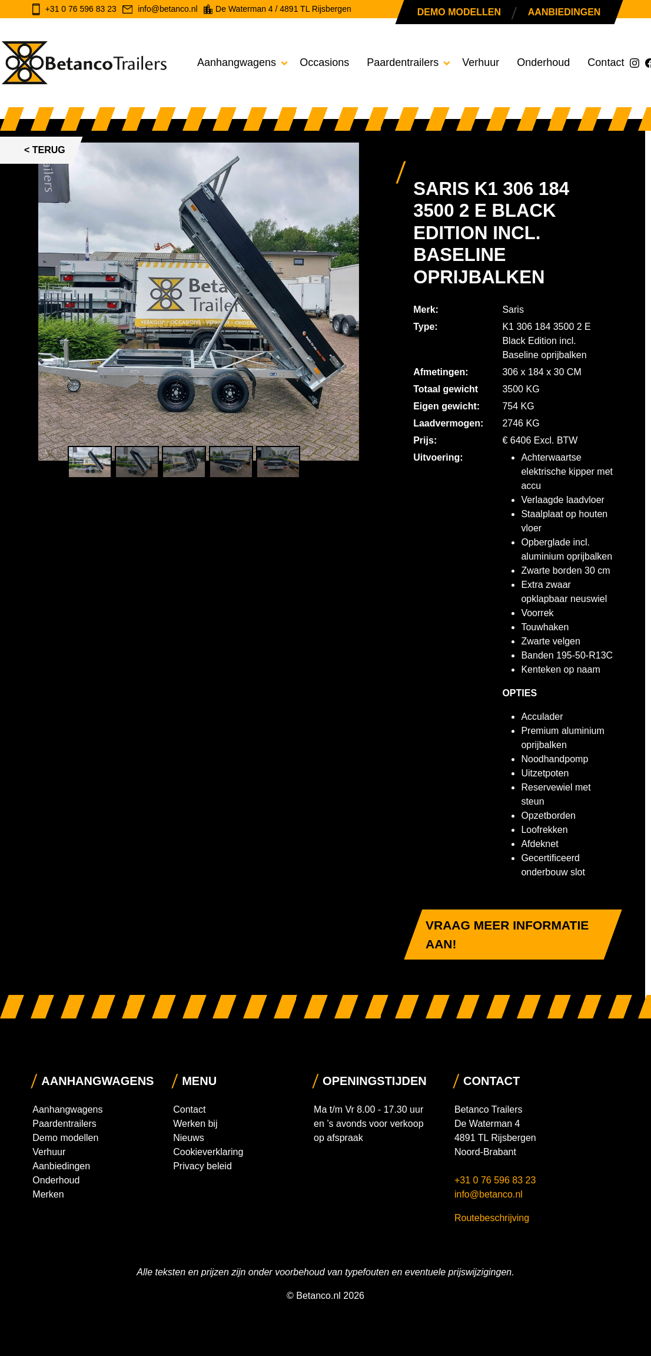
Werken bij (195, 1124)
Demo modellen (459, 12)
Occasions (324, 62)
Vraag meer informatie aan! (507, 934)
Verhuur (480, 62)
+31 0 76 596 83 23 (496, 1180)
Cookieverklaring (208, 1152)
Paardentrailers (403, 62)
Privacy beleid (202, 1166)
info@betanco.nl (488, 1194)
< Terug (44, 150)
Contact (605, 62)
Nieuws (188, 1138)
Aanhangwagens (236, 62)
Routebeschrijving (491, 1218)
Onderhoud (543, 62)
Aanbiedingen (564, 12)
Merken (48, 1194)
